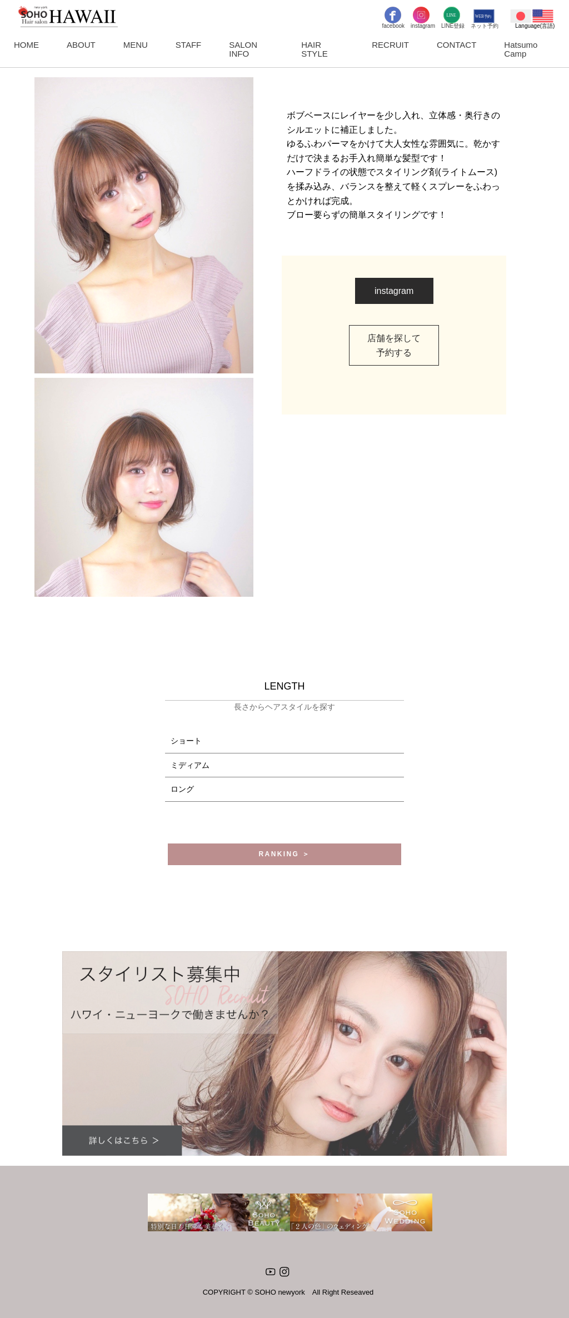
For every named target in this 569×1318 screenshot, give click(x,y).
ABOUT (81, 44)
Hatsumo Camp (520, 49)
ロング (182, 789)
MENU (135, 44)
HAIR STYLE (314, 49)
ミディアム (190, 765)
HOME (26, 44)
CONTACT (456, 44)
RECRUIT (390, 44)
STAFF (188, 44)
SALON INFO (243, 49)
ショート (186, 740)
